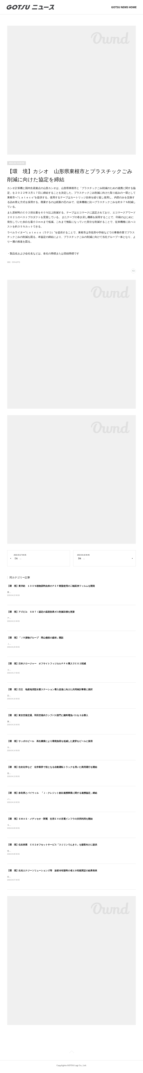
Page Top (71, 1055)
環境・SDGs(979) (13, 262)
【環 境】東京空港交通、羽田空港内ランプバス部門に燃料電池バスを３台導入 (47, 716)
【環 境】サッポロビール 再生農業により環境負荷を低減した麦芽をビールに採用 (50, 742)
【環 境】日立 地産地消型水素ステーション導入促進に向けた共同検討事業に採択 (50, 690)
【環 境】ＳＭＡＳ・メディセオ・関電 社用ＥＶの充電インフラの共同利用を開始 (50, 821)
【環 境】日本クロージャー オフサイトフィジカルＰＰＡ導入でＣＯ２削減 (46, 664)
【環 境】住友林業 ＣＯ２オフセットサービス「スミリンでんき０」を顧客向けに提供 (52, 847)
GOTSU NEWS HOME (124, 7)
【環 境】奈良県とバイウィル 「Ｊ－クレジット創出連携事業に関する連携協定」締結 (52, 794)
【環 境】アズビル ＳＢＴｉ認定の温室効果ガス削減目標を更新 (41, 612)
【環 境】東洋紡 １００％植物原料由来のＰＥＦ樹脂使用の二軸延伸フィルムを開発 (51, 586)
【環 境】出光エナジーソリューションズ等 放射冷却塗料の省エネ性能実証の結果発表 (52, 873)
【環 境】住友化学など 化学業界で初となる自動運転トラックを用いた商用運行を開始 (52, 768)
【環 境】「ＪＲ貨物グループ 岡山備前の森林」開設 (35, 638)
